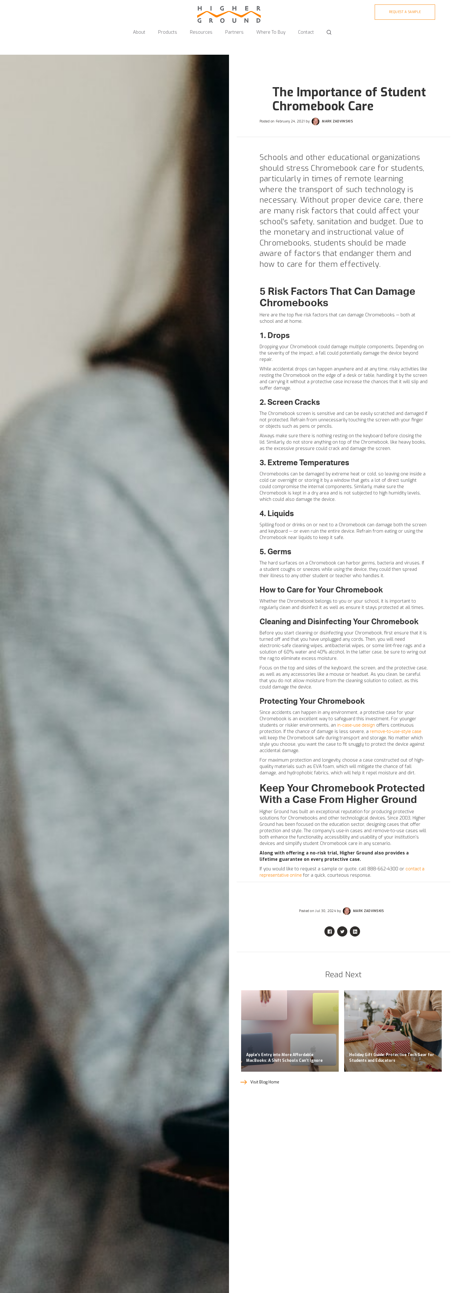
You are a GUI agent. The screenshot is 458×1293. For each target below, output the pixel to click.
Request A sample (405, 12)
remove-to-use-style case (395, 731)
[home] (229, 11)
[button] (139, 29)
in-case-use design (356, 725)
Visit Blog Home (264, 1082)
